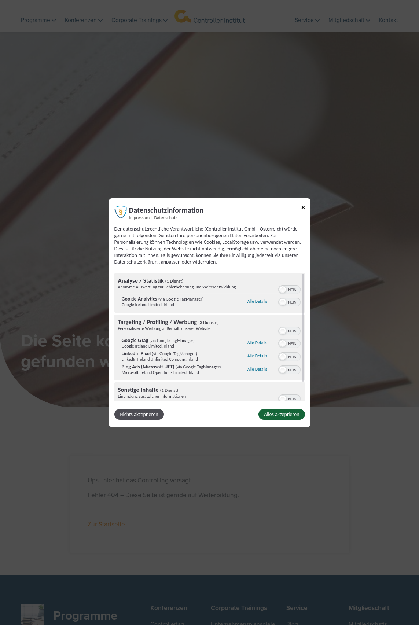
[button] (282, 289)
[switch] (289, 288)
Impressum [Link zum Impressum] (139, 217)
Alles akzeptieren (281, 414)
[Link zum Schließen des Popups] (303, 208)
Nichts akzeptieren (139, 414)
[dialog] (209, 312)
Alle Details (257, 301)
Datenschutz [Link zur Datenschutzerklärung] (165, 217)
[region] (209, 337)
